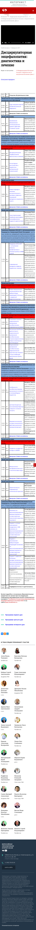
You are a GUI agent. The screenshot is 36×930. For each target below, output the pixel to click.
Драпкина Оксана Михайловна (20, 689)
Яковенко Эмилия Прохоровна (7, 829)
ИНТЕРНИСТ (18, 2)
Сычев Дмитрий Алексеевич (6, 795)
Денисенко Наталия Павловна (4, 690)
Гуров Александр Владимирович (20, 673)
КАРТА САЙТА (8, 867)
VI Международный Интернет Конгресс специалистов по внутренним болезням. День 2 (25, 72)
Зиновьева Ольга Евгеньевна (20, 726)
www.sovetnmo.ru (11, 602)
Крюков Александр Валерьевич (5, 743)
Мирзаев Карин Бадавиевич (19, 758)
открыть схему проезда (11, 858)
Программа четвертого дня (15, 624)
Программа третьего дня (14, 620)
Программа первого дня (13, 615)
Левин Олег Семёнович (18, 742)
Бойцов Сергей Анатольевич (6, 673)
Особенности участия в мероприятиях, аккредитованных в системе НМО (18, 599)
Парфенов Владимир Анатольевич (5, 778)
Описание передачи (8, 79)
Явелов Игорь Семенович (19, 811)
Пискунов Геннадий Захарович (17, 778)
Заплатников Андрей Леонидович (18, 709)
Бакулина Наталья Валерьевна (20, 657)
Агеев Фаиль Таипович (5, 657)
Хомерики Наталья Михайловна (5, 812)
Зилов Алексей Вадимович (6, 726)
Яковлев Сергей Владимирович (19, 829)
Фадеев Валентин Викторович (20, 795)
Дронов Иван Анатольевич (5, 708)
